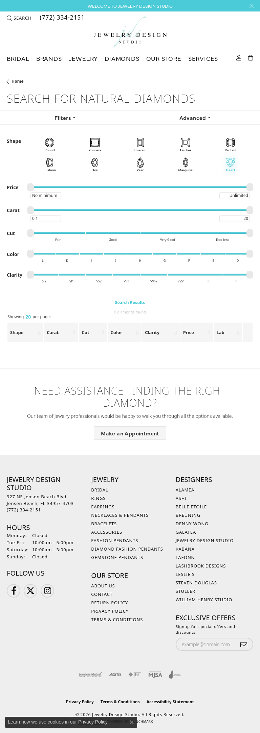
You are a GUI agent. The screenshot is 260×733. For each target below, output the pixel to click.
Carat (53, 332)
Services (203, 58)
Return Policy (109, 603)
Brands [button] (49, 58)
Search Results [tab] (130, 302)
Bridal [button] (18, 58)
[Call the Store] (24, 510)
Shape (16, 332)
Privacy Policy (110, 611)
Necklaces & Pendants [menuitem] (120, 515)
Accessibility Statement (170, 702)
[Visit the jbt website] (134, 674)
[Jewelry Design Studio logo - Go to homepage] (130, 32)
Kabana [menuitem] (185, 549)
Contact (101, 594)
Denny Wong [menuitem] (192, 524)
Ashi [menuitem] (181, 498)
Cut (85, 332)
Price (188, 332)
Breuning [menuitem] (188, 515)
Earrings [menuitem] (102, 507)
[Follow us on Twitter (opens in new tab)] (30, 591)
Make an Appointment (130, 433)
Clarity (152, 332)
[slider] (30, 187)
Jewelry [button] (83, 58)
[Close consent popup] (132, 722)
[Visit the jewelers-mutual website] (90, 674)
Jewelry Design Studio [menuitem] (205, 540)
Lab (220, 332)
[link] (61, 18)
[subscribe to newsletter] (244, 644)
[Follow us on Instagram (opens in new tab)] (47, 591)
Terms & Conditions (117, 619)
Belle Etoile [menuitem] (191, 507)
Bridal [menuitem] (99, 490)
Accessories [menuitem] (106, 532)
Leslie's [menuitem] (185, 574)
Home (18, 81)
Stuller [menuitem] (185, 591)
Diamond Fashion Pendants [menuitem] (127, 549)
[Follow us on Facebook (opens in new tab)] (13, 591)
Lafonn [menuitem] (185, 557)
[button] (19, 18)
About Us (103, 586)
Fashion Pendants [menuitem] (114, 540)
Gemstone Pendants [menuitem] (117, 557)
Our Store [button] (163, 58)
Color (116, 332)
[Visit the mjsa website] (155, 674)
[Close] (251, 6)
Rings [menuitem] (98, 498)
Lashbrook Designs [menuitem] (201, 566)
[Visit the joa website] (175, 674)
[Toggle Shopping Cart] (250, 57)
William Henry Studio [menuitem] (204, 600)
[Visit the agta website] (115, 674)
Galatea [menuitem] (186, 532)
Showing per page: (29, 317)
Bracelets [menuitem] (104, 524)
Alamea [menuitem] (185, 490)
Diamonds (122, 58)
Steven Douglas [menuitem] (196, 583)
